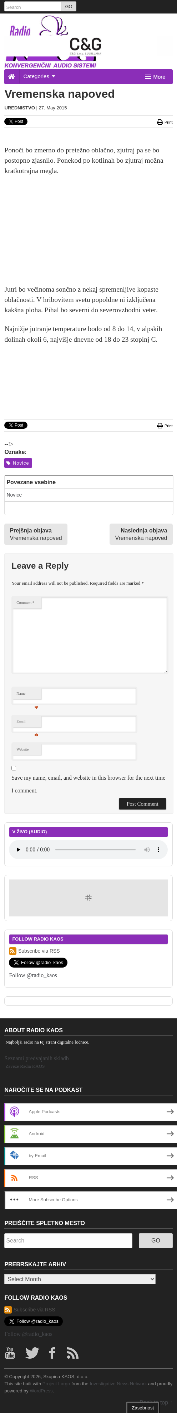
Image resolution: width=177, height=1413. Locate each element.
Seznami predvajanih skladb (36, 1058)
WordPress (41, 1390)
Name (27, 695)
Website (22, 749)
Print (164, 122)
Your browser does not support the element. (88, 849)
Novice (17, 463)
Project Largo (56, 1383)
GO (68, 6)
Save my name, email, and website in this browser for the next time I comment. (88, 784)
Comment (25, 603)
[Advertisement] (88, 234)
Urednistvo (19, 107)
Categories (39, 76)
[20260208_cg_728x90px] (88, 45)
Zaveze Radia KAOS (25, 1066)
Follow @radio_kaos (33, 975)
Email (27, 723)
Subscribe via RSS (34, 951)
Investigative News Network (118, 1383)
